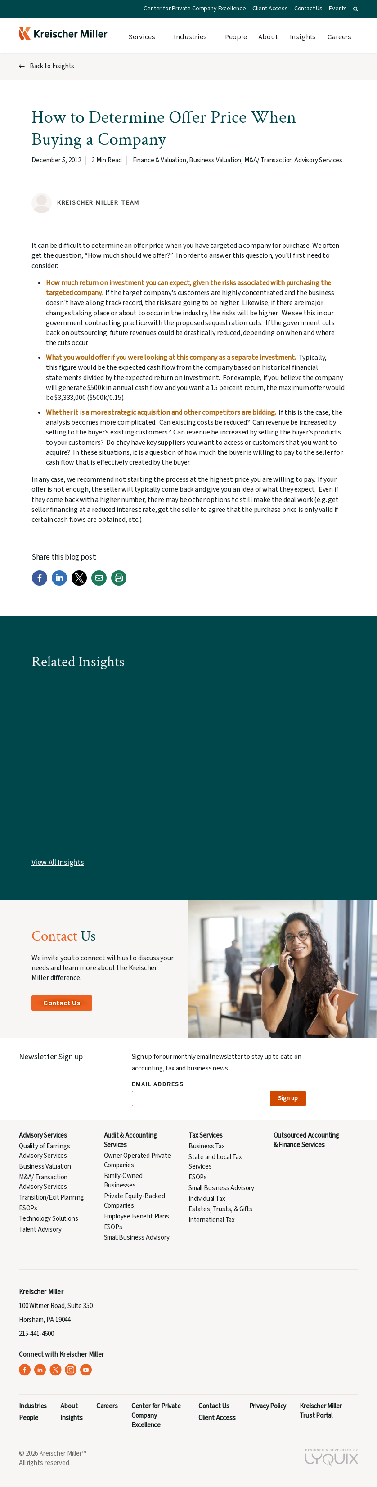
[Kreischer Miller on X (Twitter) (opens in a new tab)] (55, 1370)
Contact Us (308, 8)
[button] (355, 9)
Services (142, 36)
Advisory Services (43, 1135)
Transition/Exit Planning (51, 1197)
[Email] (99, 584)
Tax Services (205, 1135)
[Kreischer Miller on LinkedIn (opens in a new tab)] (40, 1370)
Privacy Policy (268, 1406)
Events (338, 8)
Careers (339, 36)
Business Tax (206, 1146)
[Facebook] (39, 584)
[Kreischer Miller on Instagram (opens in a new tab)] (71, 1370)
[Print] (119, 584)
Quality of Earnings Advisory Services (44, 1151)
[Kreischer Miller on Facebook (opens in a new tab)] (25, 1370)
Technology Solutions (48, 1218)
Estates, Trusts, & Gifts (220, 1209)
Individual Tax (206, 1199)
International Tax (211, 1220)
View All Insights (57, 862)
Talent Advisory (40, 1229)
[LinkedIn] (59, 584)
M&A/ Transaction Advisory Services (293, 160)
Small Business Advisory (137, 1237)
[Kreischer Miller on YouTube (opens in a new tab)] (86, 1370)
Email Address (158, 1084)
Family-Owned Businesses (123, 1180)
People (236, 36)
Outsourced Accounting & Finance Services (306, 1140)
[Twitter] (79, 584)
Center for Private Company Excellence (195, 8)
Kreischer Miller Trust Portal (320, 1411)
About (268, 36)
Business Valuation (215, 160)
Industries (190, 36)
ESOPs (28, 1208)
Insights (303, 36)
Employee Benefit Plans (136, 1216)
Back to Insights (52, 66)
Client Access (270, 8)
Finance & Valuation (159, 160)
